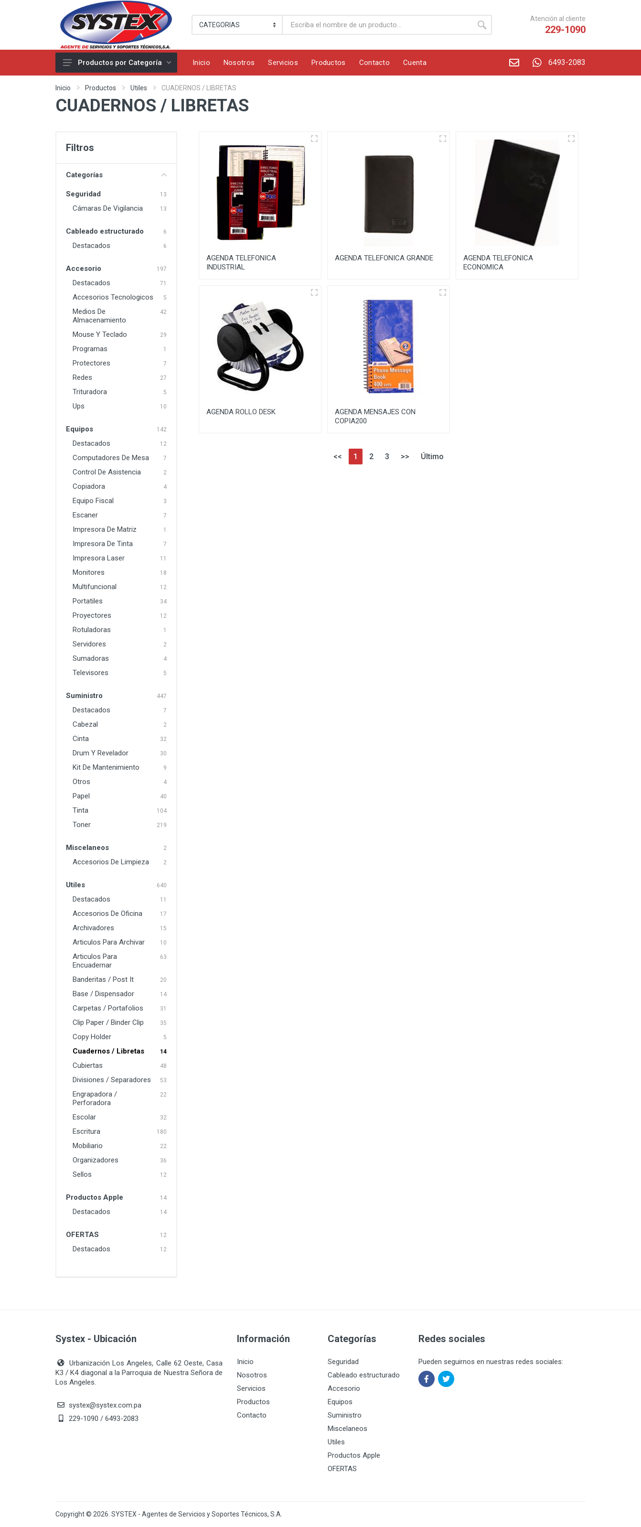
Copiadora (89, 486)
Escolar (84, 1117)
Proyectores (92, 615)
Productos (100, 88)
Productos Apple (94, 1197)
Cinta (81, 738)
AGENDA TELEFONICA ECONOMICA (498, 262)
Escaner (85, 515)
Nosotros (252, 1375)
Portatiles (88, 601)
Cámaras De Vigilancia (108, 208)
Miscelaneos (87, 847)
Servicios (251, 1388)
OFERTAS (82, 1234)
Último (432, 456)
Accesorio (83, 268)
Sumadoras (91, 658)
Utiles (138, 88)
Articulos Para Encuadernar (95, 960)
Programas (90, 348)
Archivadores (93, 928)
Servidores (89, 644)
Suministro (84, 695)
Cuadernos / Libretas (108, 1051)
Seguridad (83, 194)
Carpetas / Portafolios (108, 1008)
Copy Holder (92, 1036)
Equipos (79, 429)
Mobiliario (88, 1145)
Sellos (82, 1174)
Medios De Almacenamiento (99, 315)
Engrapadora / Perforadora (95, 1098)
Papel (81, 796)
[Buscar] (377, 25)
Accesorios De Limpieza (111, 862)
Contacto (252, 1415)
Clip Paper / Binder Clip (108, 1022)
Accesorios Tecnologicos (113, 297)
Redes (82, 377)
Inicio (63, 88)
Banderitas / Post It (103, 979)
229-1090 (565, 29)
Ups (79, 406)
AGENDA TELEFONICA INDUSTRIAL (241, 262)
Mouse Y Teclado (100, 334)
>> (405, 456)
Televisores (90, 672)
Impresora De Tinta (103, 543)
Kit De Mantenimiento (106, 767)
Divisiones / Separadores (112, 1079)
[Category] (237, 25)
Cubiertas (88, 1065)
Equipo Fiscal (93, 500)
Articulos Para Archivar (109, 942)
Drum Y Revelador (100, 753)
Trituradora (90, 391)
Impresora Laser (99, 558)
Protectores (91, 363)
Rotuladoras (92, 629)
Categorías (116, 175)
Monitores (89, 572)
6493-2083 (556, 63)
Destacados (91, 245)
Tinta (80, 810)
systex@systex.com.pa (105, 1405)
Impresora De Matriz (105, 529)
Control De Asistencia (107, 472)
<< (337, 456)
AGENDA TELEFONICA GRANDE (384, 258)
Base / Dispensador (103, 993)
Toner (82, 824)
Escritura (86, 1131)
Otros (81, 781)
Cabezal (85, 724)
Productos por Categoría (117, 62)
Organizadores (95, 1160)
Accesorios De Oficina (107, 913)
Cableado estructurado (105, 231)
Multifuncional (95, 586)
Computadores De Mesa (111, 457)
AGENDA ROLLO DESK (241, 412)
